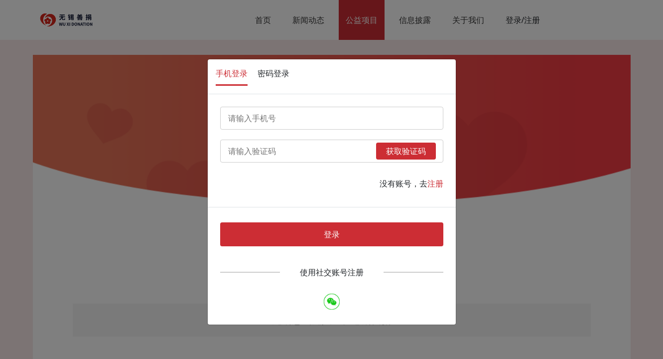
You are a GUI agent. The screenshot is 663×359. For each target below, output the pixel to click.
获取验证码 (406, 151)
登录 (332, 234)
